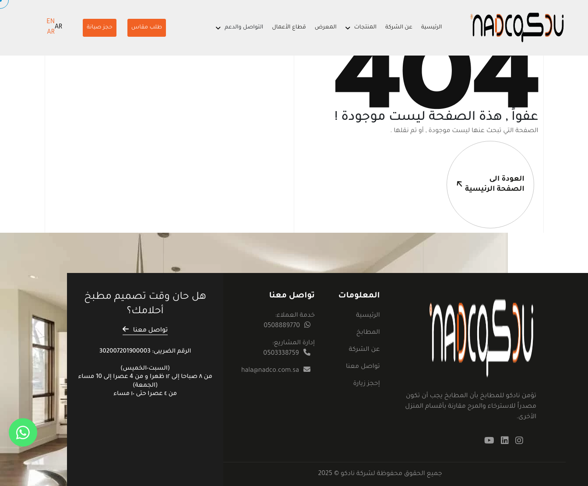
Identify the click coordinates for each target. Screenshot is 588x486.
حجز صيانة (100, 27)
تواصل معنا (363, 367)
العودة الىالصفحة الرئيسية (486, 167)
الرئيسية (431, 27)
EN (50, 22)
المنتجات (365, 27)
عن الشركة (398, 27)
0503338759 (281, 353)
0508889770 (282, 326)
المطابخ (368, 332)
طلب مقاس (146, 27)
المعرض (326, 27)
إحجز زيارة (366, 384)
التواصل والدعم (244, 27)
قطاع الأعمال (289, 27)
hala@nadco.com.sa (270, 370)
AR (58, 27)
